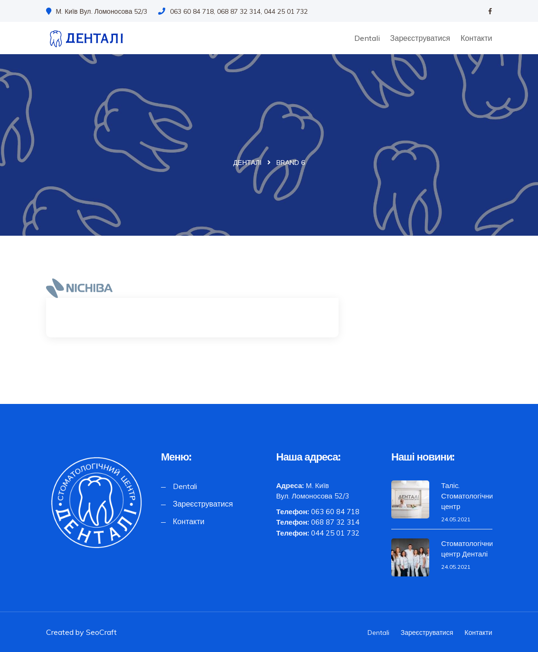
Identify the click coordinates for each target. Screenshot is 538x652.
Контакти (476, 38)
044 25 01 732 (335, 532)
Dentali (367, 38)
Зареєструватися (420, 38)
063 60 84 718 (335, 511)
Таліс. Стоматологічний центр (469, 496)
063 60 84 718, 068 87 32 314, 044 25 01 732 (233, 11)
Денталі (247, 162)
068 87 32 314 (335, 522)
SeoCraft (101, 632)
